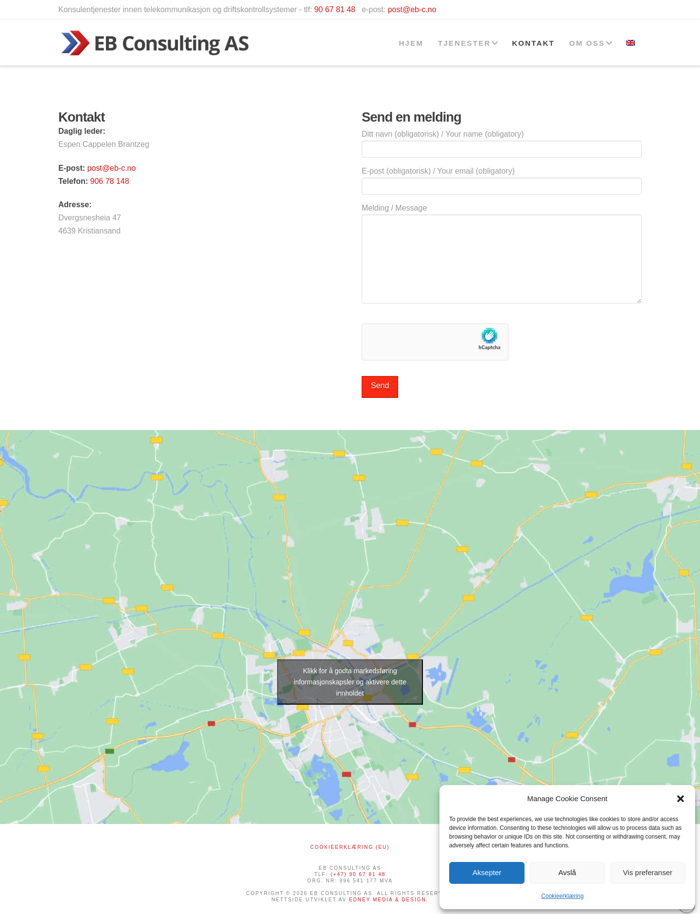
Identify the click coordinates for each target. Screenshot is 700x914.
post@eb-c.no (412, 9)
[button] (680, 799)
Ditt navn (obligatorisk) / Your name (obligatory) (502, 142)
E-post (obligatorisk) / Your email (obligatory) (502, 179)
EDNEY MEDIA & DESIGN (387, 899)
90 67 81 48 (334, 9)
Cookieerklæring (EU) (349, 847)
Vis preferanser (647, 872)
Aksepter (486, 872)
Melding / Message (502, 214)
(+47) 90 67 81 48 (358, 874)
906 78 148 (109, 181)
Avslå (567, 872)
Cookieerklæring (562, 896)
